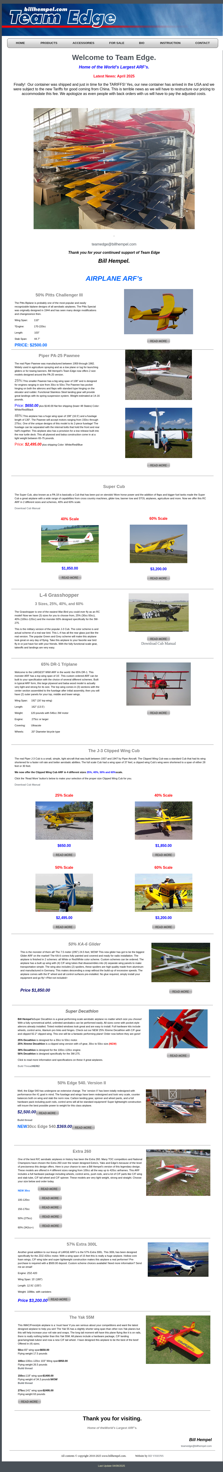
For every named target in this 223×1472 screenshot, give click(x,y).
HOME (20, 43)
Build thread (24, 1120)
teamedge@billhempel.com (114, 244)
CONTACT (202, 43)
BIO (141, 43)
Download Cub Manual (27, 508)
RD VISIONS (156, 1455)
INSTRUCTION (170, 43)
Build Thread (29, 1066)
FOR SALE (116, 43)
